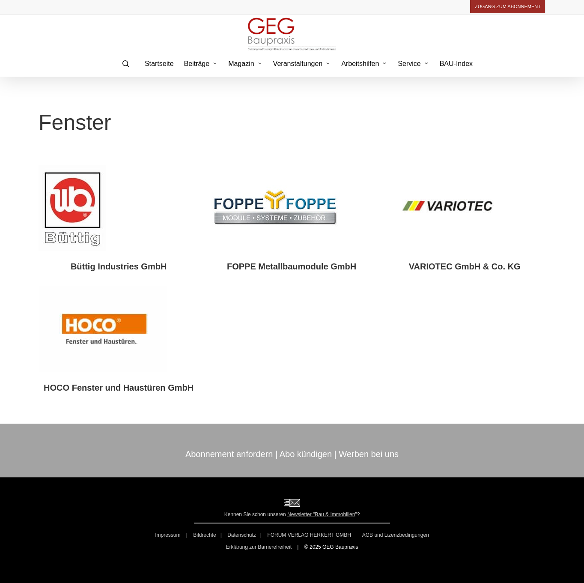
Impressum (168, 535)
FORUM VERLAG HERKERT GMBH (309, 535)
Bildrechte (204, 535)
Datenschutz (241, 535)
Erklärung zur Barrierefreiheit (259, 547)
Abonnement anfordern (229, 454)
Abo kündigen (306, 454)
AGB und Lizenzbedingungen (395, 535)
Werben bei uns (369, 454)
